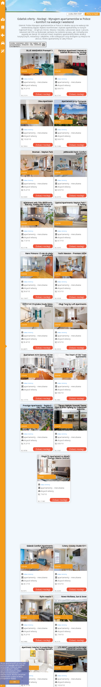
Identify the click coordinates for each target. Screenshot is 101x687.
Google (11, 665)
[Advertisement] (53, 524)
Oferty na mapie (92, 14)
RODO (13, 678)
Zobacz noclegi (43, 94)
